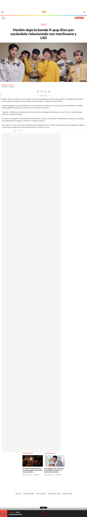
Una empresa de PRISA (43, 499)
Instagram (36, 481)
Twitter (41, 91)
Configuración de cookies (54, 493)
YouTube (39, 481)
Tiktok (32, 481)
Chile (3, 18)
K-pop (15, 131)
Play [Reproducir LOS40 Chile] (43, 513)
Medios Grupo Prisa (43, 504)
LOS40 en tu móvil (67, 493)
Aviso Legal (18, 493)
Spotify (50, 481)
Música (43, 24)
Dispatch (12, 106)
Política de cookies (41, 493)
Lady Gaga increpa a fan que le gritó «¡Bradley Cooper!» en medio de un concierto (54, 470)
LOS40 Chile (43, 12)
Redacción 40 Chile (7, 85)
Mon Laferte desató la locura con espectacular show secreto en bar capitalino (32, 470)
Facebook (38, 91)
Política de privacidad (28, 493)
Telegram (49, 91)
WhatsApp (45, 91)
